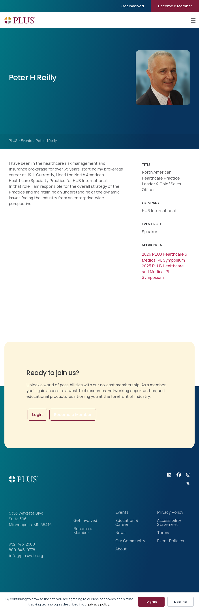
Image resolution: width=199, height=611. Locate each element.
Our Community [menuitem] (130, 541)
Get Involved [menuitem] (132, 6)
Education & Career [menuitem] (126, 522)
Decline (180, 601)
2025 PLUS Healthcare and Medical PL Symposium (163, 271)
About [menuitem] (121, 549)
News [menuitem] (120, 533)
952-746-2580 (22, 544)
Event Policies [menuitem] (170, 541)
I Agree (151, 601)
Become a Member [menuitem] (175, 6)
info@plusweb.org (26, 555)
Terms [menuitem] (163, 533)
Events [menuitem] (121, 512)
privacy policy (98, 604)
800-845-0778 (22, 549)
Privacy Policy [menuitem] (170, 512)
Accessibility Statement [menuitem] (169, 522)
